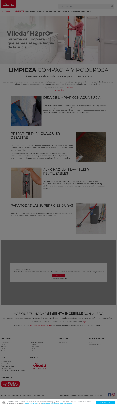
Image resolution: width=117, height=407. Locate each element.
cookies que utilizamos (31, 404)
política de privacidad (49, 404)
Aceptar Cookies (105, 402)
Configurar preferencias (64, 404)
